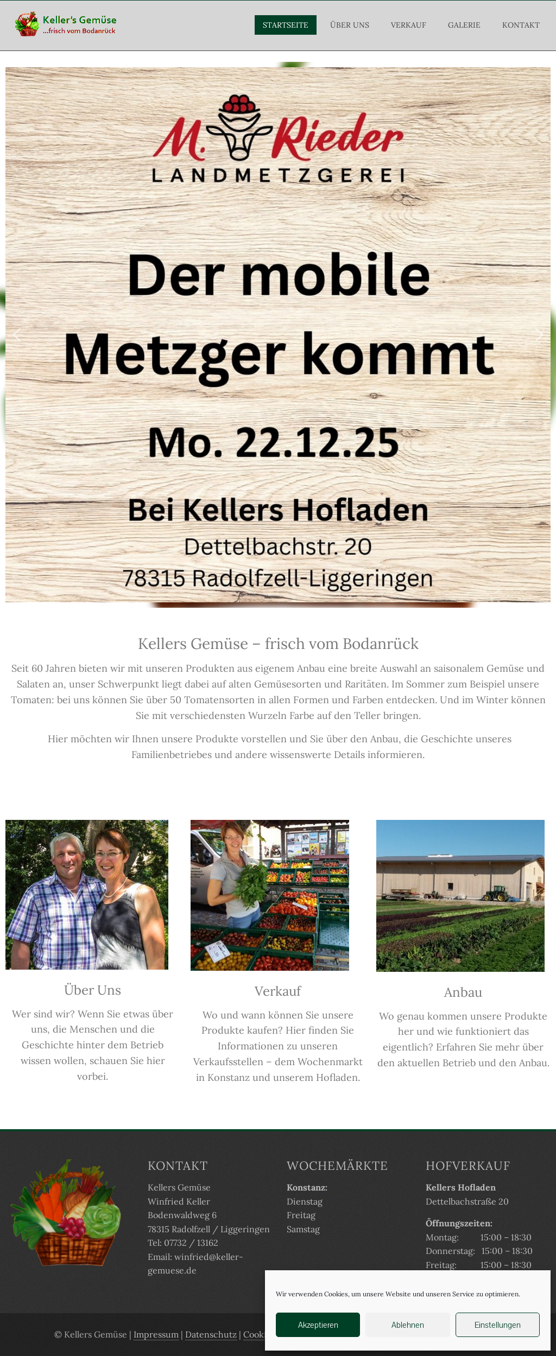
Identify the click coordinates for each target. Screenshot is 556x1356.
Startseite (285, 25)
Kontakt (521, 25)
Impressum (156, 1334)
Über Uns (349, 25)
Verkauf (408, 25)
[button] (17, 334)
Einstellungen (498, 1325)
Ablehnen (407, 1325)
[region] (278, 334)
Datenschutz (211, 1334)
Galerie (464, 25)
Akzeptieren (318, 1325)
